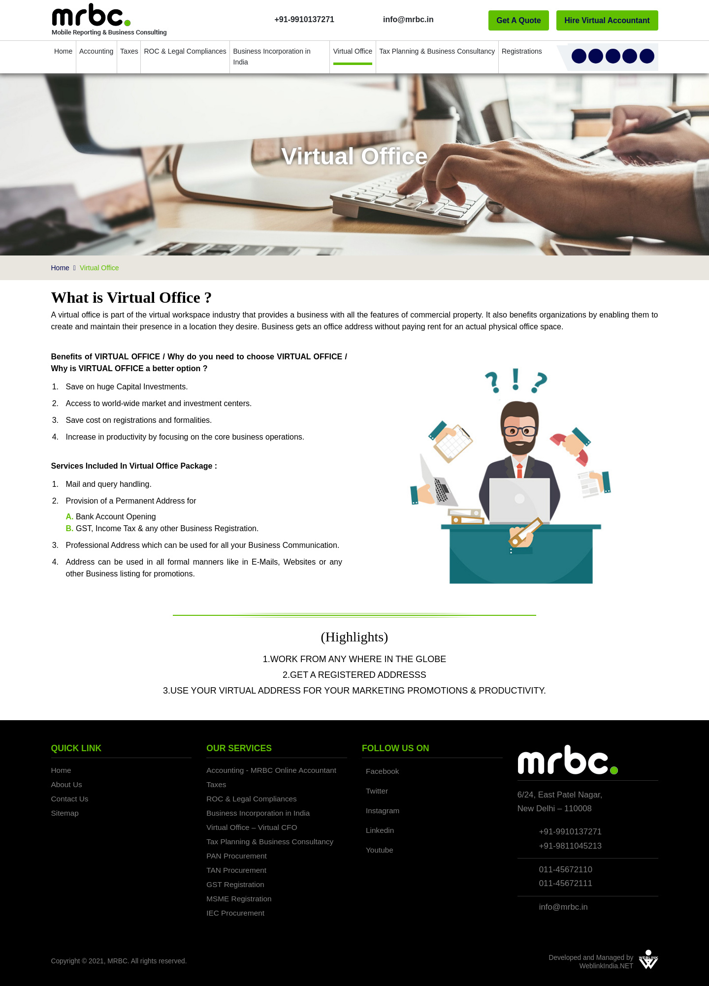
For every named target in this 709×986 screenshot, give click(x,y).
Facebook (382, 771)
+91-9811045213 (570, 846)
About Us (66, 784)
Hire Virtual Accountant (607, 20)
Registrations (521, 51)
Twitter (377, 791)
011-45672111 (565, 883)
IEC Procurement (235, 913)
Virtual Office (353, 51)
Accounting (96, 51)
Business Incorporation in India (272, 56)
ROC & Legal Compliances (185, 51)
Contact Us (70, 799)
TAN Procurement (236, 870)
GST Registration (235, 884)
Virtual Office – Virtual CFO (251, 827)
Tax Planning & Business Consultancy (437, 51)
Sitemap (65, 813)
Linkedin (380, 830)
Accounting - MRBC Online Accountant (271, 770)
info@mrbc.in (563, 907)
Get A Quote (518, 20)
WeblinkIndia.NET (607, 966)
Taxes (128, 51)
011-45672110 (565, 869)
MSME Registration (238, 898)
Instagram (382, 810)
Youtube (379, 850)
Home (63, 51)
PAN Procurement (236, 856)
